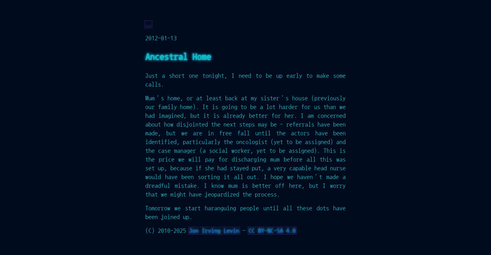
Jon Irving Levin (214, 231)
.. (148, 24)
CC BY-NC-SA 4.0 (272, 231)
